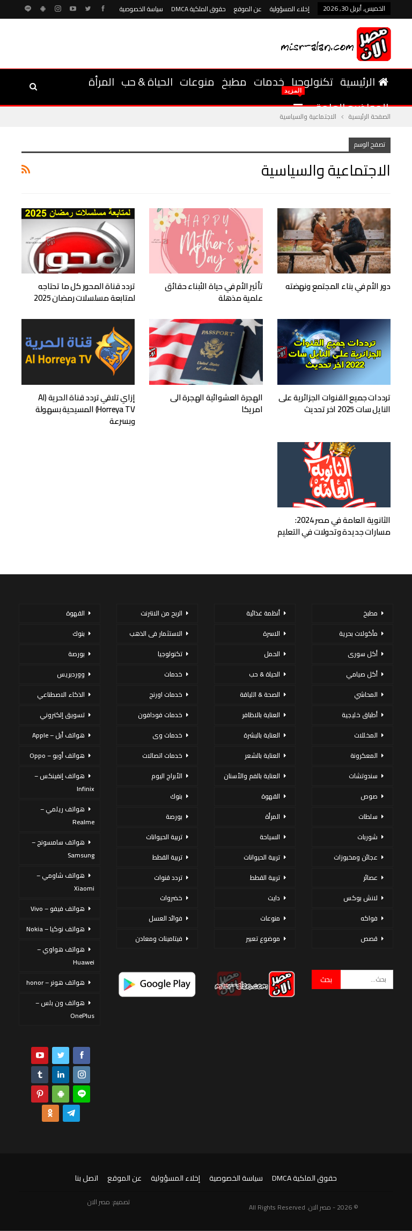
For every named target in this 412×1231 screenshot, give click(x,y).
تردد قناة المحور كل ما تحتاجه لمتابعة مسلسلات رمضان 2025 (84, 292)
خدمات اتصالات (162, 755)
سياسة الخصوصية (141, 9)
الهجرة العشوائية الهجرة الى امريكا (216, 403)
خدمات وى (167, 735)
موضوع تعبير (263, 938)
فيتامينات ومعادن (158, 938)
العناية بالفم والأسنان (252, 776)
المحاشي (366, 694)
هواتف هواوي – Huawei (65, 955)
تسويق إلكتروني (62, 715)
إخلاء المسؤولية (290, 9)
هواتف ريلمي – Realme (67, 815)
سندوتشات (363, 776)
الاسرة (271, 633)
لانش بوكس (360, 898)
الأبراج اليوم (166, 776)
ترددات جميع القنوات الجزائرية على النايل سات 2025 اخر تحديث (334, 403)
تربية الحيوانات (262, 857)
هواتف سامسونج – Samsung (63, 848)
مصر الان (98, 1202)
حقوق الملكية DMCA (198, 9)
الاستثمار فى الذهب (155, 633)
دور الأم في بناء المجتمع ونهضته (338, 286)
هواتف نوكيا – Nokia (55, 929)
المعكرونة (364, 755)
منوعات (197, 82)
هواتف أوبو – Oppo (57, 755)
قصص (369, 938)
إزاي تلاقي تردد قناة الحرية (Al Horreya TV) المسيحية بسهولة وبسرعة (85, 409)
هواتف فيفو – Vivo (58, 908)
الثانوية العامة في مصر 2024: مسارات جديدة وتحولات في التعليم (334, 525)
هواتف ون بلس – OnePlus (64, 1009)
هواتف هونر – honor (55, 982)
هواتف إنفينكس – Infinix (64, 782)
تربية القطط (265, 877)
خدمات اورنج (165, 694)
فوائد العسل (165, 918)
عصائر (370, 877)
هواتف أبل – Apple (58, 735)
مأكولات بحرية (358, 633)
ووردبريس (71, 674)
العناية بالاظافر (261, 715)
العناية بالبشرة (262, 735)
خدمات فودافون (160, 715)
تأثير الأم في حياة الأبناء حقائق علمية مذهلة (213, 292)
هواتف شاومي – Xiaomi (65, 881)
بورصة (174, 816)
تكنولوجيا (312, 82)
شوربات (367, 837)
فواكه (369, 918)
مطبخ (234, 82)
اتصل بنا (86, 1178)
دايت (274, 898)
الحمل (272, 654)
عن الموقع (248, 9)
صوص (369, 796)
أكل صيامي (362, 674)
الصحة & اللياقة (260, 694)
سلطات (368, 816)
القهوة (270, 796)
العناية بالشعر (262, 755)
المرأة (101, 82)
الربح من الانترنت (161, 613)
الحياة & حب (147, 82)
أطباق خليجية (360, 715)
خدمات (269, 82)
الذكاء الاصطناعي (61, 694)
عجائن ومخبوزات (356, 857)
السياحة (270, 837)
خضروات (171, 898)
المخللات (366, 735)
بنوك (176, 796)
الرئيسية (364, 82)
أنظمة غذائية (263, 613)
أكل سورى (363, 654)
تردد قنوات (168, 877)
